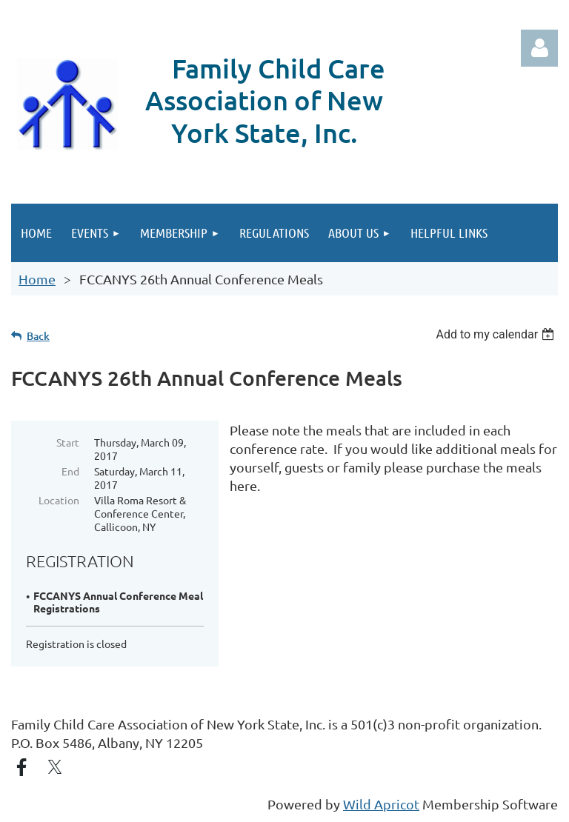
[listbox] (497, 334)
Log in (539, 48)
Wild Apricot (381, 804)
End (70, 471)
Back (38, 336)
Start (67, 442)
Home (37, 279)
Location (59, 500)
